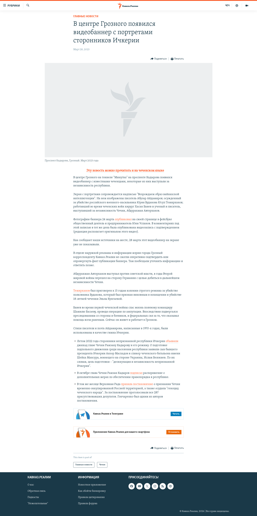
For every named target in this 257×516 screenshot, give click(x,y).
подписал (136, 373)
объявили (172, 341)
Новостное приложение (92, 485)
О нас (31, 485)
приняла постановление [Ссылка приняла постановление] (137, 384)
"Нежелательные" (38, 503)
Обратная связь (36, 491)
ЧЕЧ (227, 5)
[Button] (158, 59)
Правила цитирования (91, 497)
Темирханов (81, 290)
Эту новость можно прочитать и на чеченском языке (125, 170)
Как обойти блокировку (92, 491)
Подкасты (33, 497)
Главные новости (85, 16)
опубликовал (123, 219)
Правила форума (87, 503)
